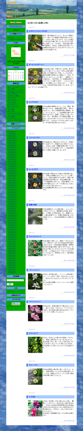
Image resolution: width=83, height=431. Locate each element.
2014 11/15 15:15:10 (68, 227)
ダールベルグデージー (36, 64)
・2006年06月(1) (11, 264)
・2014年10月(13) (11, 182)
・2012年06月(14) (11, 231)
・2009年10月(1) (11, 246)
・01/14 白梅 (10, 110)
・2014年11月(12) (11, 180)
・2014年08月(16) (11, 185)
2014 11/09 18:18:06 (68, 292)
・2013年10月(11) (11, 203)
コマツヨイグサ (34, 137)
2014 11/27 (32, 27)
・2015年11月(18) (11, 161)
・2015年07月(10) (11, 168)
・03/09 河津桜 (11, 89)
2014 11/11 (32, 232)
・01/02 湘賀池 (11, 116)
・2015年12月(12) (11, 159)
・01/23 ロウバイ (11, 104)
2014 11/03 (32, 361)
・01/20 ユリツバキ (12, 106)
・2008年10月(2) (11, 248)
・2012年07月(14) (11, 229)
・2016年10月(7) (11, 142)
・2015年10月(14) (11, 163)
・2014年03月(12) (11, 194)
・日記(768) (10, 37)
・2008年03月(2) (11, 251)
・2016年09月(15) (11, 144)
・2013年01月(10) (11, 218)
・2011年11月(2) (11, 243)
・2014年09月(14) (11, 184)
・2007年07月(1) (11, 253)
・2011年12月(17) (11, 241)
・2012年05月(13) (11, 232)
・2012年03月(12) (11, 236)
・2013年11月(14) (11, 201)
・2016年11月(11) (11, 140)
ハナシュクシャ (34, 270)
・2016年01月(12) (11, 158)
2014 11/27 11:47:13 (68, 55)
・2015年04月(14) (11, 172)
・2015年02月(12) (11, 175)
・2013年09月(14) (11, 205)
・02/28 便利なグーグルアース (15, 92)
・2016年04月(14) (11, 152)
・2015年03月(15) (11, 173)
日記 (73, 55)
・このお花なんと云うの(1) (14, 39)
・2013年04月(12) (11, 213)
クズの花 (32, 397)
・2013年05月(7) (11, 212)
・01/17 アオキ (11, 108)
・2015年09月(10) (11, 165)
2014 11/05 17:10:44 (68, 355)
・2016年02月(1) (11, 156)
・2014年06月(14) (11, 189)
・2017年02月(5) (11, 135)
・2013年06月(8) (11, 210)
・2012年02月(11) (11, 238)
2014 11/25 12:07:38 (68, 92)
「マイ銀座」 (57, 430)
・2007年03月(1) (11, 257)
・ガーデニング (11, 291)
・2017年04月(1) (11, 132)
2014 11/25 (32, 60)
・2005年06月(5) (11, 271)
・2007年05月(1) (11, 255)
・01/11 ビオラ (11, 111)
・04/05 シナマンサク (13, 87)
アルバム (17, 58)
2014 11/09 (32, 266)
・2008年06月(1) (11, 250)
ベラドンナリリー (35, 301)
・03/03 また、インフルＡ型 (14, 90)
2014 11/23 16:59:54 (68, 128)
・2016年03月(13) (11, 154)
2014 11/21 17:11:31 (68, 159)
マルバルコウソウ (35, 236)
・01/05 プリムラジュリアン (14, 115)
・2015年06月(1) (11, 170)
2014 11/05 (32, 329)
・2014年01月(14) (11, 198)
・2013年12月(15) (11, 199)
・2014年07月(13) (11, 187)
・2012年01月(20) (11, 239)
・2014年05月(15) (11, 191)
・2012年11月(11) (11, 222)
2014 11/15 (32, 200)
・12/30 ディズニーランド (14, 118)
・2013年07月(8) (11, 208)
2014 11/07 (32, 297)
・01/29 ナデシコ (11, 101)
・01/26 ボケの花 (11, 103)
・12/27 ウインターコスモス (14, 120)
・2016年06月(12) (11, 149)
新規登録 (49, 426)
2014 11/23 (32, 98)
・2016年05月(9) (11, 151)
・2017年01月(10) (11, 137)
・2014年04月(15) (11, 192)
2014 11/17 (32, 165)
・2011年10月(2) (11, 245)
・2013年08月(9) (11, 206)
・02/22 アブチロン (12, 94)
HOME (28, 426)
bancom (45, 428)
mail (12, 58)
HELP (55, 426)
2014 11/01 (32, 393)
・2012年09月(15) (11, 225)
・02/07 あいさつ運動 (13, 96)
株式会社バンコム (27, 430)
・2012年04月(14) (11, 234)
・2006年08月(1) (11, 260)
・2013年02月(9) (11, 217)
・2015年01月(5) (11, 177)
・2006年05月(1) (11, 265)
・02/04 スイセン (11, 97)
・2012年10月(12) (11, 224)
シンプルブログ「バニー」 (43, 430)
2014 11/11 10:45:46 (68, 260)
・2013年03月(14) (11, 215)
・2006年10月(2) (11, 258)
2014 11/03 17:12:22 (68, 387)
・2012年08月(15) (11, 227)
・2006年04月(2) (11, 267)
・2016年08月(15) (11, 145)
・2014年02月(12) (11, 196)
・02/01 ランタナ (11, 99)
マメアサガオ (33, 102)
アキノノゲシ (33, 365)
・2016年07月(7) (11, 147)
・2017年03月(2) (11, 133)
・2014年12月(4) (11, 178)
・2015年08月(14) (11, 166)
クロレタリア (33, 333)
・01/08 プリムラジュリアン (14, 113)
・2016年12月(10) (11, 138)
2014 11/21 (32, 133)
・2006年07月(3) (11, 262)
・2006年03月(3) (11, 269)
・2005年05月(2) (11, 272)
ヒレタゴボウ (33, 169)
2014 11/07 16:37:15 (68, 323)
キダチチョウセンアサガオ (38, 31)
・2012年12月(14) (11, 220)
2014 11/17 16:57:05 (68, 195)
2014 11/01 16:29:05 (68, 420)
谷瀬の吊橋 (32, 205)
